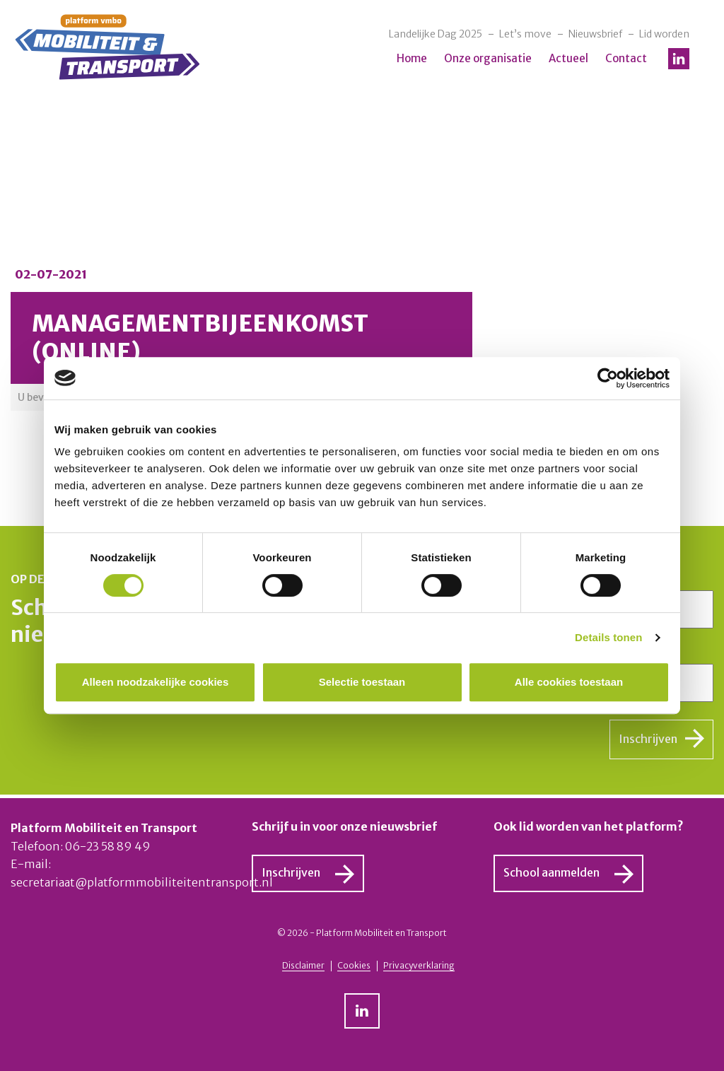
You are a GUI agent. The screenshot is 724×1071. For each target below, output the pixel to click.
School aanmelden (551, 872)
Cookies (353, 965)
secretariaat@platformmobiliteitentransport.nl (142, 882)
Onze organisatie (488, 58)
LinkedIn (678, 58)
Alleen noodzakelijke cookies (155, 682)
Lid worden (664, 34)
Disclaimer (303, 965)
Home (412, 58)
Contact (626, 58)
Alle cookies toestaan (569, 682)
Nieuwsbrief (595, 34)
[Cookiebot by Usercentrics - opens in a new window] (608, 378)
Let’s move (525, 34)
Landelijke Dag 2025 (435, 34)
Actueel (568, 58)
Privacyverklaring (419, 965)
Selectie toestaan (362, 682)
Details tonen (608, 637)
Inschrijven (648, 739)
